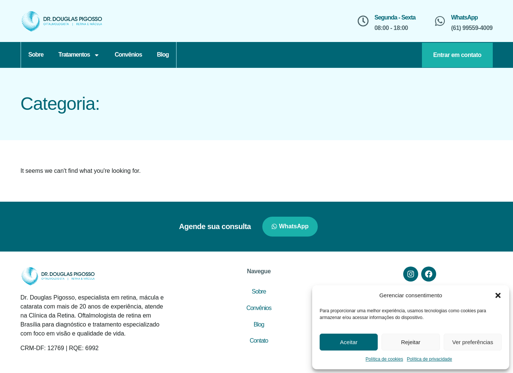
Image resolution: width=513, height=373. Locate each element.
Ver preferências (472, 342)
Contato (259, 340)
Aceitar (348, 342)
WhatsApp (464, 17)
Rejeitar (410, 342)
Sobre (35, 54)
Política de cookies (384, 359)
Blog (163, 54)
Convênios (128, 54)
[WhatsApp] (440, 21)
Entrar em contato (457, 55)
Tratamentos (79, 55)
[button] (498, 295)
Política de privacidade (429, 359)
